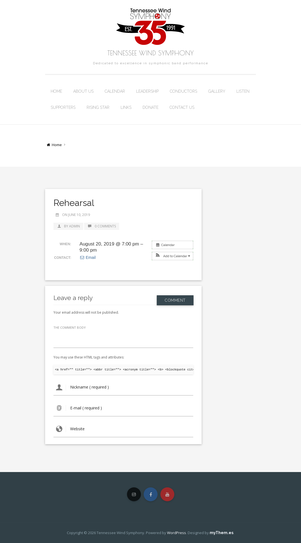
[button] (172, 256)
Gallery (216, 91)
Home (56, 91)
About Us (83, 91)
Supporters (63, 107)
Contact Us (182, 107)
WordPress (176, 532)
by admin (68, 226)
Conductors (183, 91)
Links (126, 107)
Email (87, 257)
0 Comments (101, 226)
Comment (175, 297)
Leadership (147, 91)
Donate (150, 107)
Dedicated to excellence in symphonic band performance (150, 63)
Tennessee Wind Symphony (150, 53)
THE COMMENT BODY (69, 327)
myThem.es (221, 532)
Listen (242, 91)
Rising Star (98, 107)
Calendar (115, 91)
